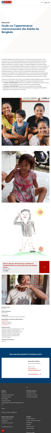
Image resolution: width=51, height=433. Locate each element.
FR (26, 387)
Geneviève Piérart (5, 320)
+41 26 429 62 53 (5, 324)
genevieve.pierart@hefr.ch (7, 323)
